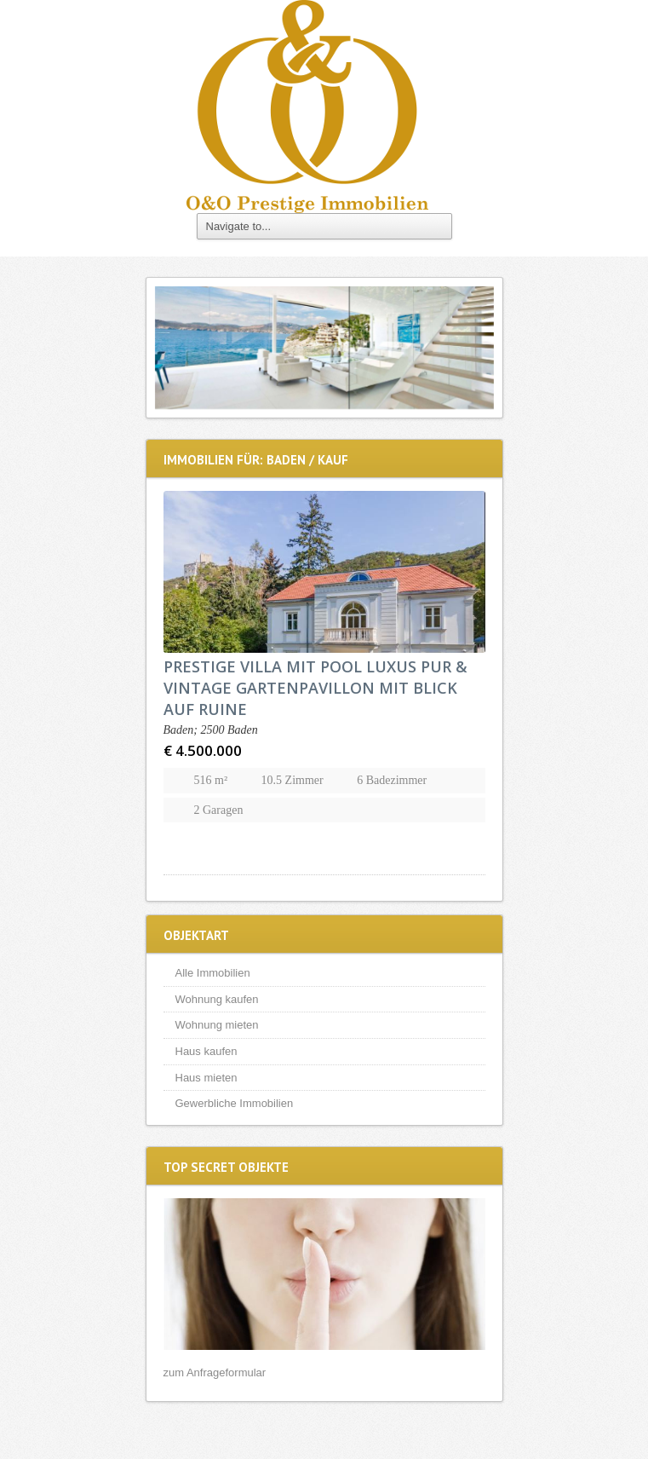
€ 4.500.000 (202, 750)
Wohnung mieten (217, 1024)
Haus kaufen (206, 1051)
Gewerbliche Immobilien (234, 1103)
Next (477, 348)
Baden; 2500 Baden (210, 730)
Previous (172, 348)
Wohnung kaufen (217, 999)
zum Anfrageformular (215, 1372)
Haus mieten (206, 1077)
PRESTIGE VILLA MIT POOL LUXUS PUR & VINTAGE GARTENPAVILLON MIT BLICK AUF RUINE (315, 687)
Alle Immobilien (212, 972)
